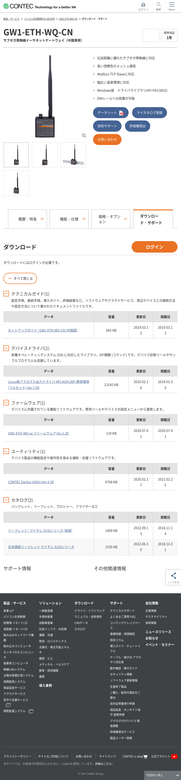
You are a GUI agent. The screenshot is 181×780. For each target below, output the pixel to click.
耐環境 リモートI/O (15, 623)
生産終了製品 (118, 686)
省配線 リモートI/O (15, 629)
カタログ (79, 629)
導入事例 (45, 685)
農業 (42, 676)
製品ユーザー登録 (121, 738)
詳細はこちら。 (104, 764)
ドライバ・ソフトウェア (89, 611)
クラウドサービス (14, 694)
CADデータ (81, 623)
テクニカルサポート (122, 611)
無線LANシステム (14, 669)
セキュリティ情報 (121, 674)
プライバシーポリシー (17, 756)
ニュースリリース (158, 631)
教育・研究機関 (48, 670)
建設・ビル (46, 658)
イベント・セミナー (159, 644)
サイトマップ (107, 756)
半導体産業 (46, 616)
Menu (172, 9)
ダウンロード (84, 603)
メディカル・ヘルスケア (54, 664)
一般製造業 (46, 611)
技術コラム (117, 640)
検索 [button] (161, 6)
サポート (116, 603)
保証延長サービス (14, 688)
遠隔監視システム (14, 681)
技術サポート (107, 125)
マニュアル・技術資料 (88, 616)
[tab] (16, 154)
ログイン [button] (144, 6)
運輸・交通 (46, 635)
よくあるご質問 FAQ (122, 616)
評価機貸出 (138, 125)
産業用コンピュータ (15, 663)
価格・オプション (110, 219)
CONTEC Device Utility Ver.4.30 (31, 481)
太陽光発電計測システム (18, 675)
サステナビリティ (156, 616)
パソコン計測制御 (14, 616)
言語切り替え (155, 775)
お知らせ (151, 638)
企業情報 (150, 611)
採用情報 (150, 623)
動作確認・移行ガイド (124, 668)
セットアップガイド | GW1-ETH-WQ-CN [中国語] (43, 330)
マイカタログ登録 (149, 112)
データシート (111, 112)
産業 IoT (8, 611)
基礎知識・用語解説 (122, 634)
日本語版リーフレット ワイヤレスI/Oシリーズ (41, 546)
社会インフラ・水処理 (53, 629)
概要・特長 (27, 219)
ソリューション (50, 603)
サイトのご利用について (53, 756)
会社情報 (151, 603)
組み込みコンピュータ (17, 646)
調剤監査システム (18, 711)
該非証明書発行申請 (122, 703)
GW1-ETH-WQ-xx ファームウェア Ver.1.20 (38, 433)
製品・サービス (14, 603)
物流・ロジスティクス (53, 641)
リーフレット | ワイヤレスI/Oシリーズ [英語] (40, 530)
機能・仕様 (69, 219)
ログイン (154, 247)
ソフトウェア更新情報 (124, 680)
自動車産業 (46, 623)
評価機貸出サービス (122, 732)
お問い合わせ (107, 139)
